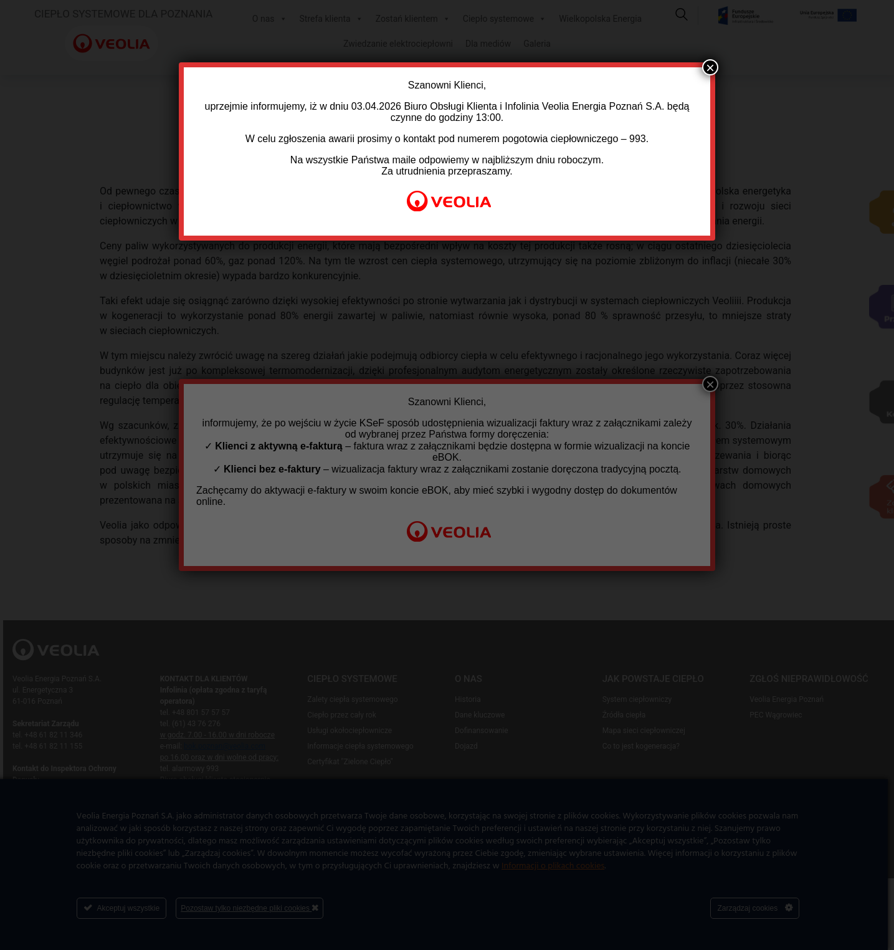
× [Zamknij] (710, 67)
